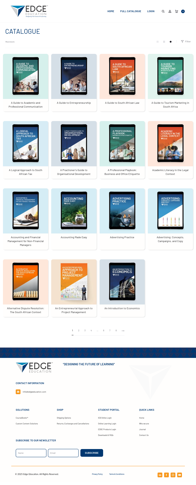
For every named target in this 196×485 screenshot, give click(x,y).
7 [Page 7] (109, 333)
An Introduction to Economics (122, 311)
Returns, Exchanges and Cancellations (73, 426)
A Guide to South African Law (122, 105)
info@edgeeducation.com (34, 394)
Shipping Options (64, 420)
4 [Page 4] (91, 333)
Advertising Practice (122, 240)
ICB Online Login (105, 420)
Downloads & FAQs (105, 438)
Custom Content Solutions (27, 426)
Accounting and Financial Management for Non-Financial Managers (26, 243)
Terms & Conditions (116, 477)
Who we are (144, 426)
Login (150, 11)
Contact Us (144, 438)
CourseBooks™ (22, 420)
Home (110, 11)
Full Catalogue (130, 11)
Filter (186, 44)
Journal (142, 432)
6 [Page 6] (103, 333)
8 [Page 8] (116, 333)
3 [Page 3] (84, 333)
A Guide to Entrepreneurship (74, 105)
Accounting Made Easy (74, 240)
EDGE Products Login (107, 432)
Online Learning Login (107, 426)
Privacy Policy (97, 477)
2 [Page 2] (78, 333)
